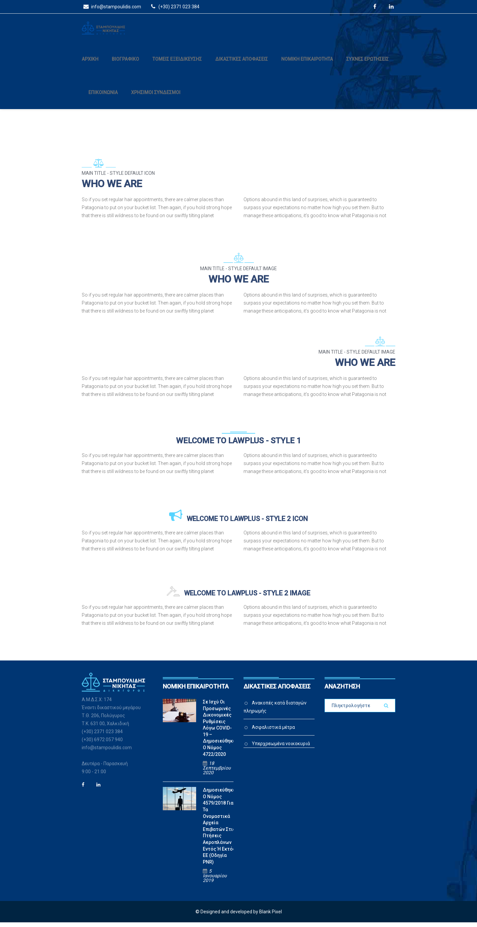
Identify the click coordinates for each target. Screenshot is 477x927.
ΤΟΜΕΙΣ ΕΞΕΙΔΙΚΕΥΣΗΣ (177, 63)
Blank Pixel (270, 916)
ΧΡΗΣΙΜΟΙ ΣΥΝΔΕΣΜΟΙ (155, 97)
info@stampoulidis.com (111, 6)
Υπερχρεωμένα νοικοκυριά (281, 748)
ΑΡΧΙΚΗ (90, 63)
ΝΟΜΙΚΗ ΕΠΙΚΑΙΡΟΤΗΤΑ (307, 63)
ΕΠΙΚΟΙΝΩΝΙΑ (103, 97)
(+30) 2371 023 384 (174, 6)
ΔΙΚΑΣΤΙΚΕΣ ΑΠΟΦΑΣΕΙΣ (241, 63)
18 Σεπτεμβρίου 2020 (217, 772)
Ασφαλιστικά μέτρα (273, 732)
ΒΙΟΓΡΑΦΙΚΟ (125, 63)
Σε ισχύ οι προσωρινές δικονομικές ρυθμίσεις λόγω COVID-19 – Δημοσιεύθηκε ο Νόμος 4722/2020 (219, 733)
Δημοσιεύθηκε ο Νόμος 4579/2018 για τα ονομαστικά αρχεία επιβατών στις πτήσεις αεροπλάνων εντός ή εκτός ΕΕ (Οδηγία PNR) (219, 830)
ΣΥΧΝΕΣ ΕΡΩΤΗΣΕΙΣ (367, 63)
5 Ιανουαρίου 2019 (215, 880)
